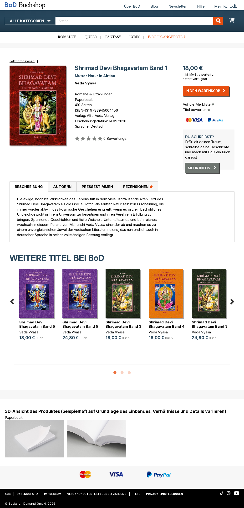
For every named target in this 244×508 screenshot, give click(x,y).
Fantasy (113, 37)
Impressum (52, 494)
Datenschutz (27, 494)
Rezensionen (138, 186)
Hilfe (201, 6)
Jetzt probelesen (22, 61)
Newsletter (177, 6)
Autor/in (62, 186)
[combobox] (139, 21)
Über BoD (132, 6)
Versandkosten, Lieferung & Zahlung (97, 494)
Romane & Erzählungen (93, 94)
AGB (8, 494)
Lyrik (134, 37)
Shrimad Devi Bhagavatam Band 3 (123, 324)
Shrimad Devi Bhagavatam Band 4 (166, 324)
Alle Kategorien (30, 21)
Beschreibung (29, 186)
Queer (91, 37)
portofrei (207, 74)
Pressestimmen (97, 186)
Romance (67, 37)
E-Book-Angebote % (167, 37)
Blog (154, 6)
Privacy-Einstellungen (164, 494)
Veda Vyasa (85, 83)
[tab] (29, 186)
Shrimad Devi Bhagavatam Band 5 (37, 324)
